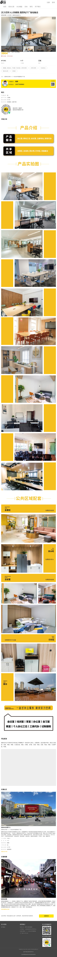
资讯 (31, 6)
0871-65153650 (28, 927)
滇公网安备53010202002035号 (28, 954)
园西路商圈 (3, 15)
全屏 (54, 18)
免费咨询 (46, 916)
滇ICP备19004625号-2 (28, 951)
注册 (48, 2)
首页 (4, 6)
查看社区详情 (4, 851)
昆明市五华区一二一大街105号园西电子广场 (14, 76)
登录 (53, 2)
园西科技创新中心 (17, 15)
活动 (26, 6)
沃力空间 (9, 15)
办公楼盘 (19, 6)
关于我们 (38, 6)
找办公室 (11, 6)
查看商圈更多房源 (5, 909)
